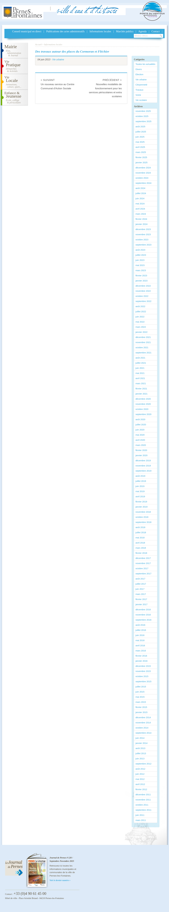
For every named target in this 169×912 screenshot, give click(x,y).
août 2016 (140, 625)
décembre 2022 (143, 286)
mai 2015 (140, 697)
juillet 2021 (140, 363)
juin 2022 (139, 316)
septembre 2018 (143, 522)
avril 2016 (140, 645)
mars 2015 (140, 702)
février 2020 (141, 450)
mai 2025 (140, 142)
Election (139, 74)
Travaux (139, 90)
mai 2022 (140, 321)
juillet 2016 (140, 630)
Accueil (38, 44)
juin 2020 (139, 429)
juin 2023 (139, 260)
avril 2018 (140, 542)
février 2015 (141, 707)
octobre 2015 (141, 676)
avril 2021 (140, 378)
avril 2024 (140, 208)
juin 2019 (139, 486)
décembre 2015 (143, 666)
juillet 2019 (140, 481)
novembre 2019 (143, 465)
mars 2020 (140, 445)
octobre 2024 (141, 178)
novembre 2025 (143, 111)
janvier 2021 (141, 393)
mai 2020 (140, 435)
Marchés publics (124, 31)
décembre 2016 (143, 609)
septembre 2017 (143, 573)
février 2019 (141, 501)
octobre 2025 (141, 116)
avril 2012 (140, 784)
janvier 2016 (141, 661)
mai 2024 (140, 203)
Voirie (138, 95)
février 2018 (141, 553)
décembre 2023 (143, 229)
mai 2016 (140, 640)
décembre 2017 (143, 558)
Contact (155, 31)
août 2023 (140, 250)
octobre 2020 (141, 409)
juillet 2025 (140, 131)
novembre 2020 (143, 404)
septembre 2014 (143, 733)
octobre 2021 (141, 347)
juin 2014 (139, 738)
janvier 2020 (141, 455)
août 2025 (140, 126)
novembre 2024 (143, 172)
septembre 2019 (143, 471)
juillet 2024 (140, 193)
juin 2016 (139, 635)
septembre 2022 (143, 301)
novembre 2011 (143, 799)
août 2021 (140, 357)
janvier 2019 (141, 506)
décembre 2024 (143, 167)
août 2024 (140, 188)
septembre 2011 (143, 810)
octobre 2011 (141, 805)
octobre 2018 (141, 517)
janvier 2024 (141, 224)
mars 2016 (140, 650)
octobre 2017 (141, 568)
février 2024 (141, 219)
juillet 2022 (140, 311)
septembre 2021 (143, 352)
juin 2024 (139, 198)
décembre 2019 (143, 460)
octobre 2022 (141, 296)
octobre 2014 (141, 727)
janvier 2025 (141, 162)
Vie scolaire (141, 100)
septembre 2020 (143, 414)
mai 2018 (140, 537)
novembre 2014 (143, 722)
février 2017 (141, 599)
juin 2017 (139, 589)
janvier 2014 (141, 743)
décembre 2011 (143, 794)
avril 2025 (140, 147)
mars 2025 (140, 152)
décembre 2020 (143, 399)
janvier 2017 (141, 604)
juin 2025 (139, 137)
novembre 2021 (143, 342)
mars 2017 (140, 594)
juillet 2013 (140, 753)
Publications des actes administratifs (65, 31)
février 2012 (141, 789)
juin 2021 (139, 368)
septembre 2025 (143, 121)
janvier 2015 (141, 712)
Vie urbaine (58, 59)
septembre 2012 (143, 763)
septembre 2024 (143, 183)
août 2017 (140, 578)
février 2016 (141, 655)
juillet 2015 (140, 686)
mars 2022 (140, 327)
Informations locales (100, 31)
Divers (138, 69)
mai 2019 (140, 491)
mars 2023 (140, 270)
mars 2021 (140, 383)
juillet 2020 (140, 424)
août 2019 (140, 476)
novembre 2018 (143, 512)
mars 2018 (140, 548)
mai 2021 (140, 373)
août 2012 (140, 769)
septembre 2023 (143, 244)
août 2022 (140, 306)
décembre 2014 (143, 717)
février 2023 (141, 275)
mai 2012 (140, 779)
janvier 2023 (141, 280)
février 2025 (141, 157)
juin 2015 (139, 691)
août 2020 (140, 419)
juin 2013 (139, 758)
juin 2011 (139, 815)
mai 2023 (140, 265)
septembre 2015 (143, 681)
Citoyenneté (141, 84)
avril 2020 (140, 440)
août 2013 (140, 748)
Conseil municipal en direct (26, 31)
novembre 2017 (143, 563)
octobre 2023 (141, 239)
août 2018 (140, 527)
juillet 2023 (140, 255)
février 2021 (141, 388)
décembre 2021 (143, 337)
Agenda (142, 31)
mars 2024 (140, 214)
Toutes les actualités (145, 64)
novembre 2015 (143, 671)
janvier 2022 (141, 332)
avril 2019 (140, 496)
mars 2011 (140, 820)
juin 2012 (139, 774)
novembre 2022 (143, 291)
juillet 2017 (140, 584)
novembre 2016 (143, 614)
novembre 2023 (143, 234)
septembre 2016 (143, 620)
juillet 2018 (140, 532)
